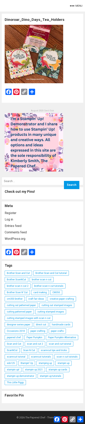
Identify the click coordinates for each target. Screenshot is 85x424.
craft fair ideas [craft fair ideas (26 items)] (36, 298)
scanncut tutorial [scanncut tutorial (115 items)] (16, 356)
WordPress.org (15, 239)
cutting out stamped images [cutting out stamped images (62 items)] (57, 305)
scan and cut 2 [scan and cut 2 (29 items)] (35, 344)
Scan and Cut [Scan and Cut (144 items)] (14, 344)
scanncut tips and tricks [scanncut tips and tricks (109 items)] (54, 350)
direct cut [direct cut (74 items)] (41, 324)
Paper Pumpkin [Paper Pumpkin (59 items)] (34, 337)
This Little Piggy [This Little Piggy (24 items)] (15, 382)
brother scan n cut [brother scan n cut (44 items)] (41, 279)
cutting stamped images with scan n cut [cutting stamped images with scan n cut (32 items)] (28, 318)
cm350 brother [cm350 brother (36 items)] (15, 298)
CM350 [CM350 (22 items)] (56, 292)
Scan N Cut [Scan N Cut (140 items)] (29, 350)
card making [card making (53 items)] (40, 292)
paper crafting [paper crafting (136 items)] (37, 331)
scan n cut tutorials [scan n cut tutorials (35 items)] (67, 356)
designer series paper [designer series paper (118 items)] (18, 324)
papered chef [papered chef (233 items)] (14, 337)
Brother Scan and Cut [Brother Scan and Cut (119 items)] (18, 273)
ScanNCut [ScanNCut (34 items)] (12, 350)
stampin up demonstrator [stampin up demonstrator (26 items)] (20, 376)
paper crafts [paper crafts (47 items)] (57, 331)
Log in (9, 219)
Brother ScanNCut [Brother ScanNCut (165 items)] (16, 279)
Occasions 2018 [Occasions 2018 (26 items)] (16, 331)
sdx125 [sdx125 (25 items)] (11, 363)
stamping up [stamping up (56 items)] (45, 363)
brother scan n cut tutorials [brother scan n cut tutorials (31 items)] (48, 286)
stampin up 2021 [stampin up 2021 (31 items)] (34, 369)
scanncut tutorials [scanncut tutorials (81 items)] (41, 356)
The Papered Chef (35, 417)
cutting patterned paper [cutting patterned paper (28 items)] (19, 311)
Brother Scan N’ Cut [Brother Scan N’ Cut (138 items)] (17, 292)
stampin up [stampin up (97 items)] (63, 363)
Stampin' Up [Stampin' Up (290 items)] (26, 363)
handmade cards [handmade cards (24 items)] (61, 324)
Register (10, 213)
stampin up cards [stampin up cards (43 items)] (58, 369)
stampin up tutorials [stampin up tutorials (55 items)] (50, 376)
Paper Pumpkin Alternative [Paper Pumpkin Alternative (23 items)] (62, 337)
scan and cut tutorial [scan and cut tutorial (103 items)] (60, 344)
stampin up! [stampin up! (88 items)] (13, 369)
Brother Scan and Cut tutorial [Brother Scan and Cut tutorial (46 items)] (51, 273)
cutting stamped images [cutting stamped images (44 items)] (50, 311)
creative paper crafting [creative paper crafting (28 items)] (62, 298)
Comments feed (16, 232)
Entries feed (13, 226)
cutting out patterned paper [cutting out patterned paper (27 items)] (21, 305)
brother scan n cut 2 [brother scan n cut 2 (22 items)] (17, 286)
